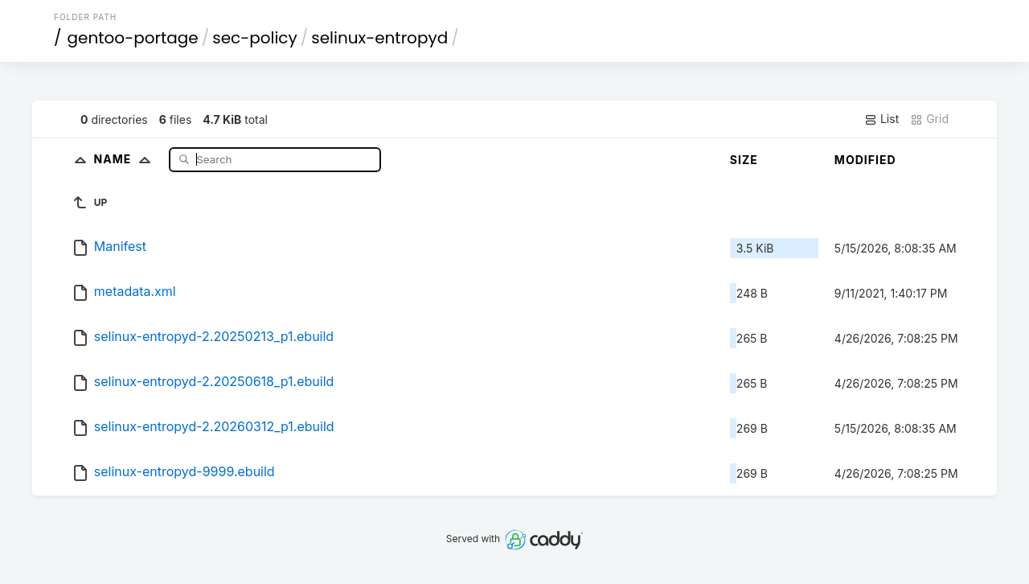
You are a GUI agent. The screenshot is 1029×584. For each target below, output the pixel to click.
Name (126, 159)
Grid (929, 119)
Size (744, 160)
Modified (865, 160)
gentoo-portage (133, 38)
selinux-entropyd (379, 38)
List (881, 119)
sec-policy (254, 38)
